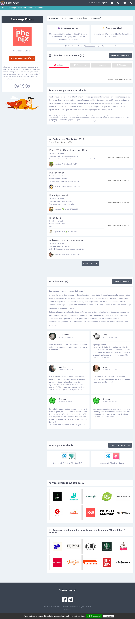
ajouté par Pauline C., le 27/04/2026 (63, 164)
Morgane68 (64, 335)
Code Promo (67, 18)
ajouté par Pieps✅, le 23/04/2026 (63, 231)
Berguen (62, 399)
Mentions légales (78, 606)
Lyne (105, 367)
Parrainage (53, 18)
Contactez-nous (90, 46)
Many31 (106, 335)
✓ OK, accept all (94, 616)
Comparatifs (96, 18)
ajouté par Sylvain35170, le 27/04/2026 (64, 186)
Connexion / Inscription (98, 3)
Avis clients (82, 18)
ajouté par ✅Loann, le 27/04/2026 (63, 209)
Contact (67, 609)
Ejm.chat (62, 367)
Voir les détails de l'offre (22, 58)
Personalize (109, 616)
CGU (89, 606)
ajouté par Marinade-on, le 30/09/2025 (64, 254)
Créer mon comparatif (120, 445)
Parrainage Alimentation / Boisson (21, 8)
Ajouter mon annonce (120, 55)
